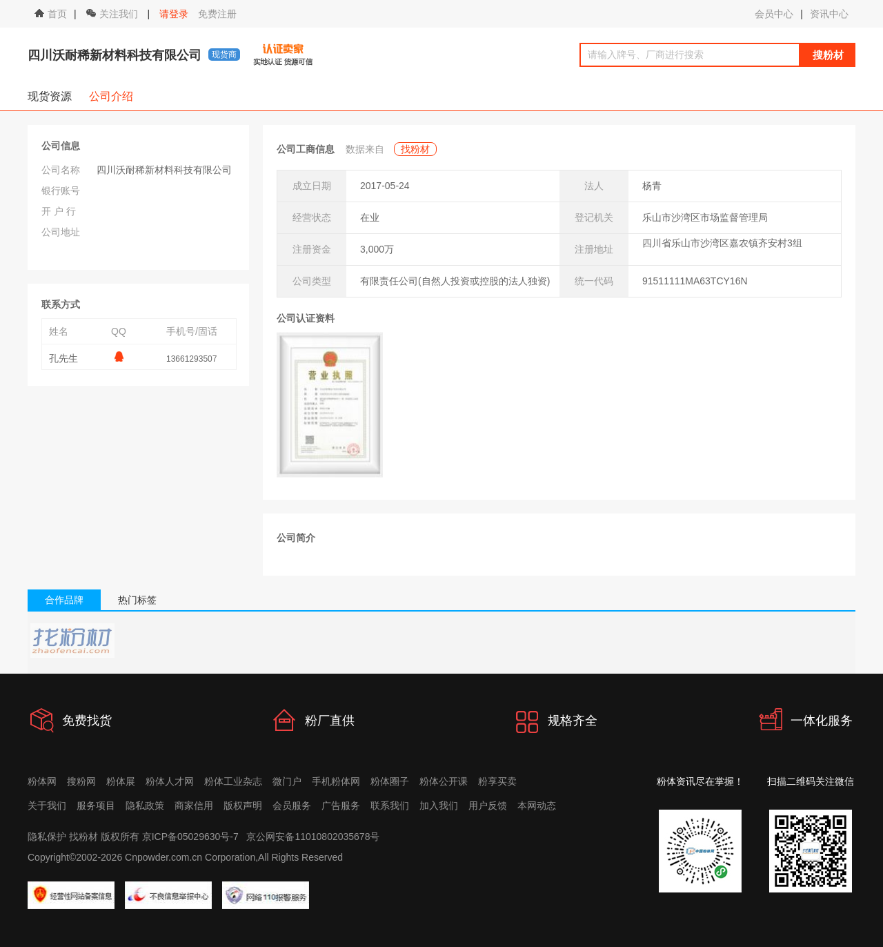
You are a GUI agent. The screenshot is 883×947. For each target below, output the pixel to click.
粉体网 (42, 781)
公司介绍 (111, 96)
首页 (50, 13)
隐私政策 (145, 805)
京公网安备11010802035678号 (312, 836)
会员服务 (291, 805)
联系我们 (389, 805)
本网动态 (536, 805)
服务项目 (96, 805)
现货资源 (50, 96)
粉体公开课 (443, 781)
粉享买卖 (497, 781)
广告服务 (340, 805)
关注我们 (113, 13)
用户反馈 (487, 805)
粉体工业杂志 (233, 781)
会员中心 (774, 13)
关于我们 (47, 805)
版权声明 (243, 805)
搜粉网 (81, 781)
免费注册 (217, 13)
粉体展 (120, 781)
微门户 (286, 781)
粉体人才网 (170, 781)
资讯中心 (829, 13)
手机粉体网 (336, 781)
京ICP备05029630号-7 (190, 836)
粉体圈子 (389, 781)
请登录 (173, 13)
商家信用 (194, 805)
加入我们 (438, 805)
